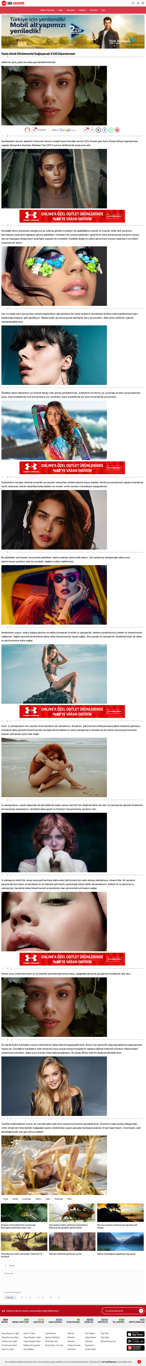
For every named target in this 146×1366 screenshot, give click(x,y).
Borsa (4, 1321)
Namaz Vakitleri (20, 1321)
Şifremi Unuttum (108, 1341)
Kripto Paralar (137, 1321)
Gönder (10, 1297)
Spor (103, 10)
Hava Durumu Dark (10, 1337)
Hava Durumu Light (10, 1333)
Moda (69, 1199)
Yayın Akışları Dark (32, 1341)
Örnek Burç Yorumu (54, 1345)
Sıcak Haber (90, 1349)
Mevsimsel (59, 1199)
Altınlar (71, 1333)
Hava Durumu (55, 1321)
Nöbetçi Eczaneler (32, 1345)
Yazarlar (89, 1341)
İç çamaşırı (26, 1199)
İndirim (38, 1199)
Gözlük (15, 1199)
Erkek (5, 1199)
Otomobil (93, 10)
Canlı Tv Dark (30, 1333)
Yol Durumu (118, 1321)
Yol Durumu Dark (9, 1345)
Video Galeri (90, 1337)
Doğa (60, 10)
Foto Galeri (90, 1333)
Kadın (48, 1199)
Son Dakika (29, 1349)
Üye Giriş (105, 1333)
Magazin (82, 10)
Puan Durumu (73, 1321)
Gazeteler (38, 1321)
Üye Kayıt (105, 1337)
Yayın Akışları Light (32, 1337)
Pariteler (103, 1321)
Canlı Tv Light (7, 1349)
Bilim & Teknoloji (47, 10)
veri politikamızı (109, 1361)
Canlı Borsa (50, 1333)
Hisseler (88, 1321)
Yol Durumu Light (9, 1341)
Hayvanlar (71, 10)
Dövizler (71, 1337)
